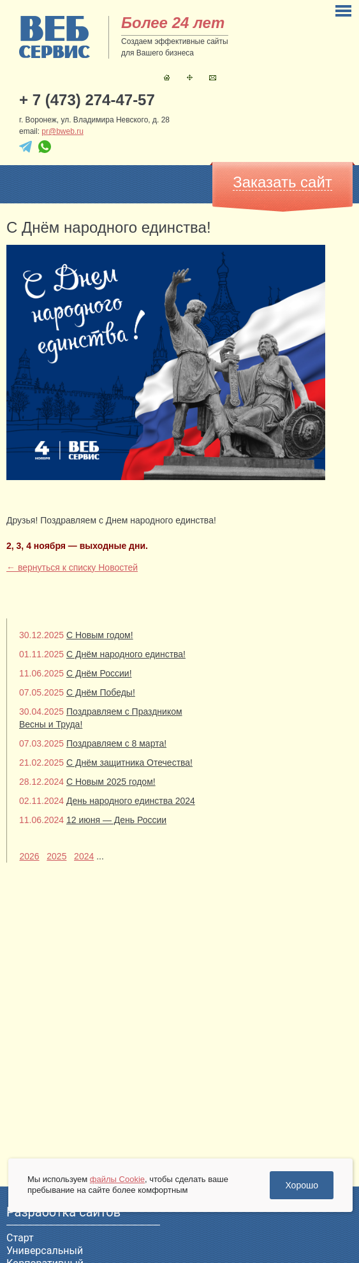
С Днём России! (99, 673)
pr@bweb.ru (62, 131)
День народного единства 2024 (130, 801)
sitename (54, 37)
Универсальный (44, 1251)
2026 (29, 856)
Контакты (212, 77)
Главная (166, 77)
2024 (84, 856)
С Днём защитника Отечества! (129, 762)
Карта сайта (189, 77)
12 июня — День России (116, 820)
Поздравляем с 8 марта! (116, 743)
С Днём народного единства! (126, 654)
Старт (20, 1238)
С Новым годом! (99, 635)
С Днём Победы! (100, 692)
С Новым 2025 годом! (111, 782)
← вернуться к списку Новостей (72, 567)
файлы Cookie (117, 1179)
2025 (56, 856)
